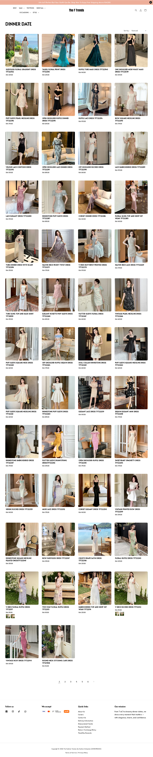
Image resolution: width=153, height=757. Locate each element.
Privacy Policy (83, 753)
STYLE (35, 12)
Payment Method (84, 727)
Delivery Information (85, 721)
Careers (81, 715)
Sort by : (127, 31)
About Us (81, 712)
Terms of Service (71, 753)
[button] (136, 10)
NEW (15, 8)
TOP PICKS (30, 8)
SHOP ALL (40, 8)
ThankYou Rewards (85, 733)
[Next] (93, 681)
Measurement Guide (85, 724)
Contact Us (82, 718)
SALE (20, 8)
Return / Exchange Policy (87, 730)
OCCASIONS (24, 12)
